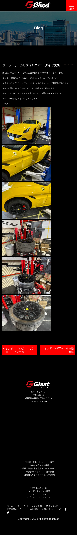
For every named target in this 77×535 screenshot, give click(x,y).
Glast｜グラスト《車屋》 (38, 4)
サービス (21, 506)
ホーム (10, 506)
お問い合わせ (48, 509)
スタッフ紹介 (52, 506)
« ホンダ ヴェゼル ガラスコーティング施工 (18, 350)
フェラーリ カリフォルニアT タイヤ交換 (31, 65)
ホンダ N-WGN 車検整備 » (59, 350)
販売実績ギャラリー (16, 509)
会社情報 (34, 509)
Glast (38, 384)
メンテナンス (35, 506)
